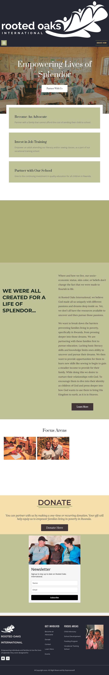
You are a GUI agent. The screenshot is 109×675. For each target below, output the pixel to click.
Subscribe (54, 597)
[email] (54, 589)
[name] (54, 583)
